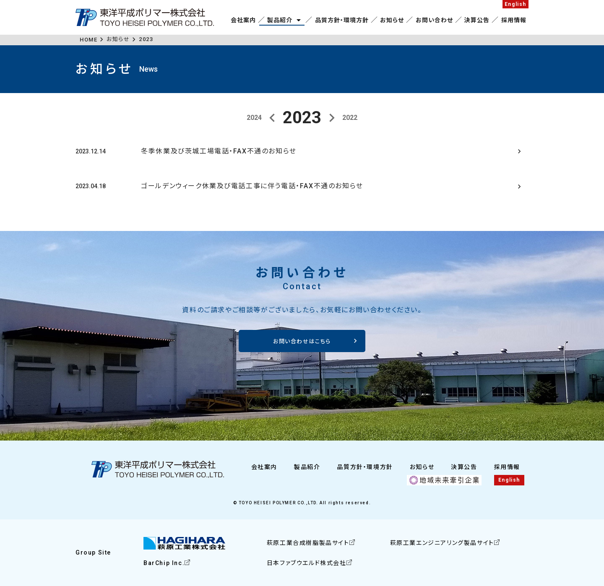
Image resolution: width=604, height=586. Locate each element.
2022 (349, 118)
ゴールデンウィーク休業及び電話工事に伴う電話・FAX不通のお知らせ (252, 186)
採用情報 (513, 20)
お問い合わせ (434, 20)
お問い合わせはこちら (302, 341)
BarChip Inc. (164, 563)
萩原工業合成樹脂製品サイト (308, 543)
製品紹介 (279, 20)
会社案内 (243, 20)
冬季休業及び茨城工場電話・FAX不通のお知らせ (219, 151)
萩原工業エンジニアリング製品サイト (442, 543)
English (515, 4)
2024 (254, 118)
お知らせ (392, 20)
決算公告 (476, 20)
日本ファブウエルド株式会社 (306, 563)
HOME (88, 39)
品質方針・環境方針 (342, 20)
